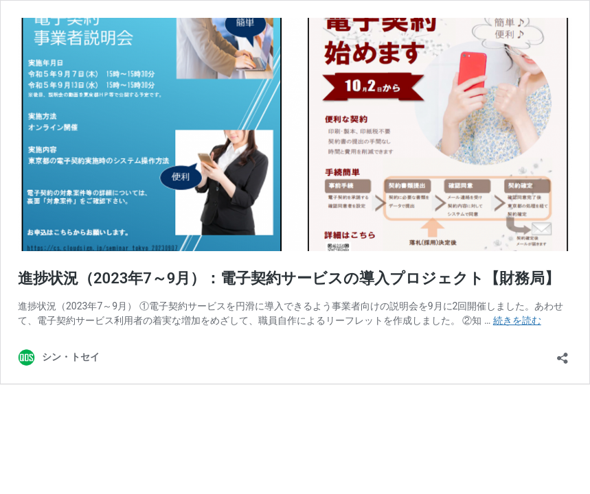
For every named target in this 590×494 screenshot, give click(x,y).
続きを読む (517, 320)
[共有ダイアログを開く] (562, 353)
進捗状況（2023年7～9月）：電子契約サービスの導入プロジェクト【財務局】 (289, 278)
